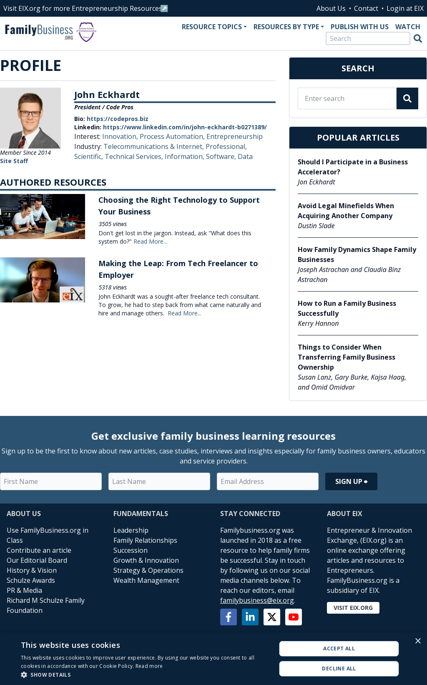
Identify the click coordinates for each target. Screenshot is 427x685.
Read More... (150, 241)
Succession (130, 550)
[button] (145, 674)
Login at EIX (405, 8)
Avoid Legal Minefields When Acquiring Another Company (346, 210)
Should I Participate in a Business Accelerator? (353, 166)
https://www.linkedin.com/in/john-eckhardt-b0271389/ (185, 127)
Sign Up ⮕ (351, 481)
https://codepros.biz (117, 119)
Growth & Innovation (146, 560)
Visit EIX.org (353, 608)
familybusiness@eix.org (257, 600)
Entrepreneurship (234, 136)
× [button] (417, 641)
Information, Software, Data (209, 156)
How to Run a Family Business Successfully (347, 308)
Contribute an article (39, 550)
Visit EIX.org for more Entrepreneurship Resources (82, 8)
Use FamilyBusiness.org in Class (47, 535)
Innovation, (121, 136)
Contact (366, 8)
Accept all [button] (339, 648)
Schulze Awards (31, 580)
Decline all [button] (339, 668)
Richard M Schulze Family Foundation (46, 605)
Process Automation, (173, 136)
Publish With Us (360, 26)
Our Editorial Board (37, 560)
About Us (331, 8)
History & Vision (32, 570)
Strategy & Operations (148, 570)
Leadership (130, 530)
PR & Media (24, 590)
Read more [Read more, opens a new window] (149, 666)
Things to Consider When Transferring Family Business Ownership (346, 357)
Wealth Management (146, 580)
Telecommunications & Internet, (154, 146)
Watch (407, 26)
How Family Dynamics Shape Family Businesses (357, 254)
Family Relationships (145, 540)
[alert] (213, 658)
